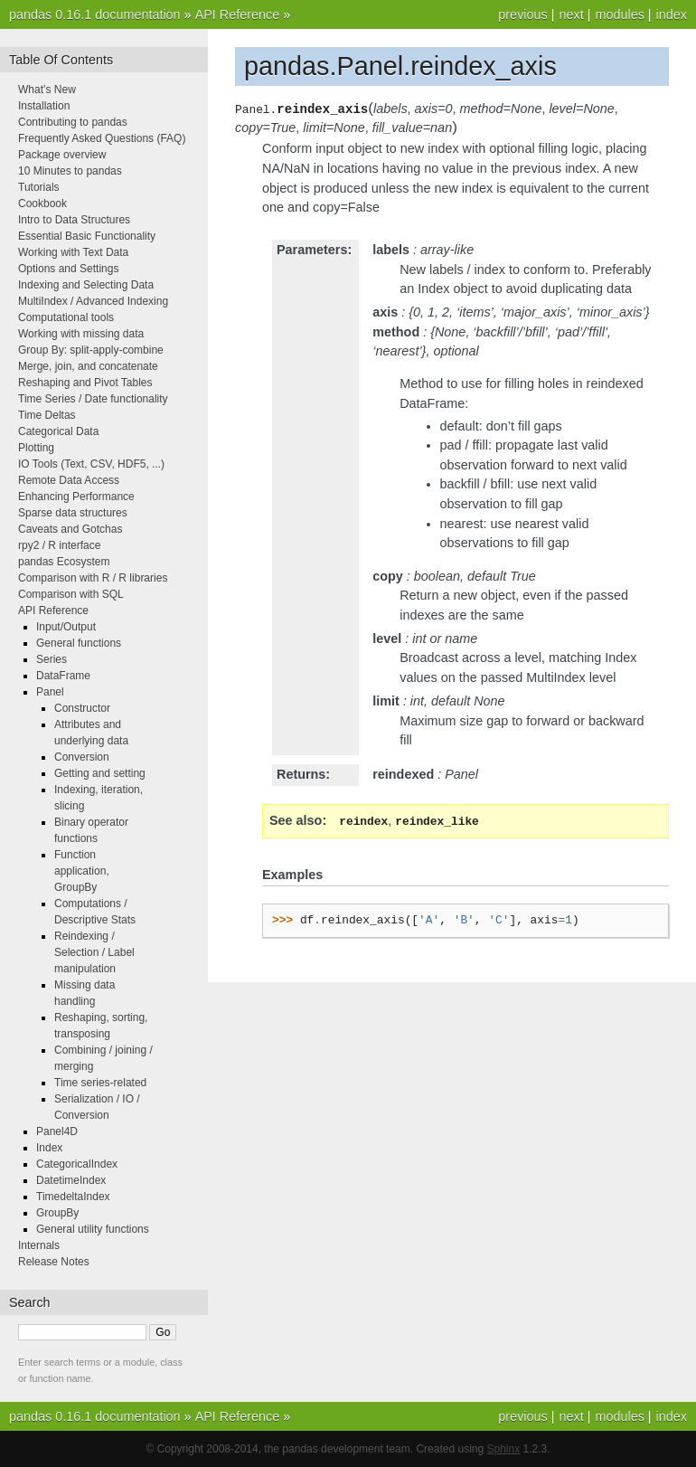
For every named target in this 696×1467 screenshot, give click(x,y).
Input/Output (66, 626)
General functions (78, 643)
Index (49, 1147)
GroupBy (57, 1213)
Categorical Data (58, 431)
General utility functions (92, 1229)
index (671, 14)
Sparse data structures (72, 512)
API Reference (237, 14)
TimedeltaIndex (73, 1196)
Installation (44, 105)
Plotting (36, 447)
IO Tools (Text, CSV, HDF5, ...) (91, 464)
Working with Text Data (73, 252)
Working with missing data (81, 333)
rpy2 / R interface (59, 545)
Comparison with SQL (71, 594)
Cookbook (42, 203)
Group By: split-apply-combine (91, 350)
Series (51, 659)
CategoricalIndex (77, 1164)
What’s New (47, 89)
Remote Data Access (68, 480)
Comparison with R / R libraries (92, 578)
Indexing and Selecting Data (86, 285)
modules (619, 14)
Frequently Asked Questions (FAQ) (101, 138)
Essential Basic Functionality (86, 236)
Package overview (62, 154)
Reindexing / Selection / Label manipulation (94, 952)
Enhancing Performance (76, 496)
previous (522, 14)
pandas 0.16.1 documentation (95, 14)
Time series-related (100, 1082)
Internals (39, 1245)
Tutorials (39, 187)
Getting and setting (100, 773)
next (571, 14)
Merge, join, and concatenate (88, 366)
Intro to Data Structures (74, 219)
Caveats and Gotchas (70, 529)
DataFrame (63, 675)
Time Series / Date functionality (93, 399)
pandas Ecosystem (63, 561)
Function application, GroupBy (81, 871)
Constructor (82, 708)
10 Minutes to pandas (70, 171)
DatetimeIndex (71, 1180)
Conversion (81, 757)
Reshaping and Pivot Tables (85, 382)
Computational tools (66, 317)
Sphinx (504, 1449)
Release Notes (53, 1261)
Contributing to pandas (72, 122)
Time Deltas (47, 415)
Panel (50, 692)
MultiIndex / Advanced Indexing (93, 301)
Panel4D (57, 1131)
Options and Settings (68, 268)
